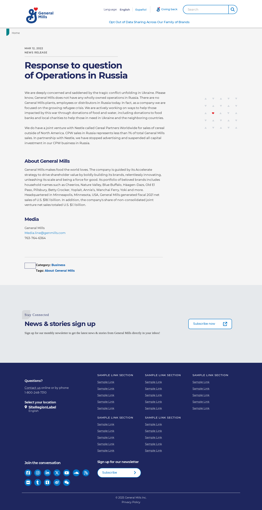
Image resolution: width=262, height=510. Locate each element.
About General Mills (60, 270)
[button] (232, 9)
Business (58, 265)
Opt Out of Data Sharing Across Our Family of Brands (149, 22)
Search (193, 9)
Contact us (33, 388)
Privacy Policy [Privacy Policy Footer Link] (131, 502)
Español (140, 9)
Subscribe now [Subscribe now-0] (204, 323)
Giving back (169, 9)
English (125, 9)
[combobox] (206, 9)
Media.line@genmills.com (45, 233)
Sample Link (105, 382)
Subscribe (109, 472)
